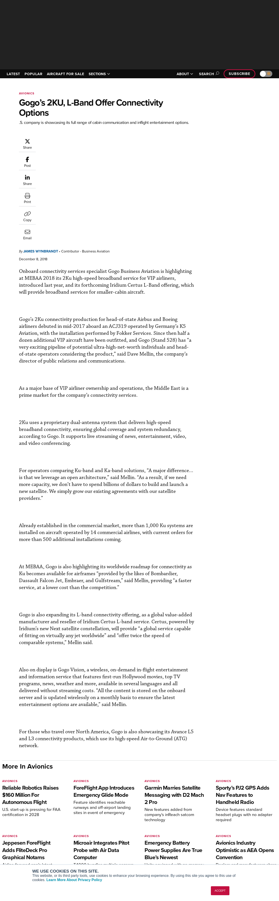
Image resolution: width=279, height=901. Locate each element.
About (221, 830)
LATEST (13, 74)
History (222, 842)
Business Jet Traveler (24, 848)
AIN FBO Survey (20, 830)
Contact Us (225, 848)
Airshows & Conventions (164, 860)
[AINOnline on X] (21, 809)
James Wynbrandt (40, 160)
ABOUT (185, 74)
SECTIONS (99, 74)
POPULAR (33, 74)
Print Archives (157, 830)
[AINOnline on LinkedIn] (30, 809)
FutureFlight (14, 854)
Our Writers (225, 836)
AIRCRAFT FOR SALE (65, 74)
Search (208, 74)
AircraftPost (17, 842)
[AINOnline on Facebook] (3, 809)
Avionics (26, 93)
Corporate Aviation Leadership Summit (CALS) (34, 862)
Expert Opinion (157, 836)
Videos (152, 848)
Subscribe (239, 73)
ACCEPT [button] (220, 890)
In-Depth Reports (159, 842)
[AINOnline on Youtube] (12, 809)
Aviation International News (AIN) (33, 836)
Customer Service (89, 836)
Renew (81, 842)
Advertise (226, 854)
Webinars (153, 854)
